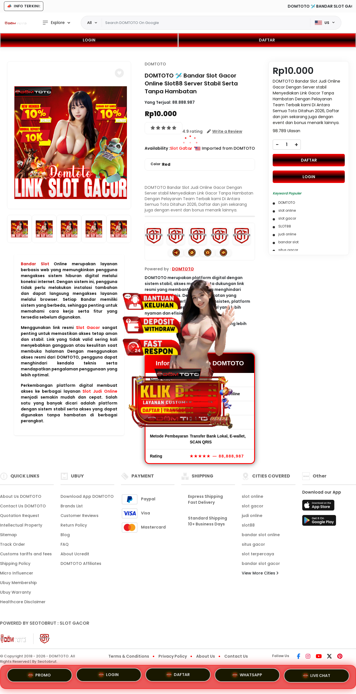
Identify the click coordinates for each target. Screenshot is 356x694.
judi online (252, 515)
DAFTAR (267, 40)
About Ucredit (75, 554)
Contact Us (236, 656)
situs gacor (253, 544)
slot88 (248, 525)
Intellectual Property (21, 525)
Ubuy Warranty (15, 592)
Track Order (12, 544)
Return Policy (74, 525)
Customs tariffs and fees (26, 554)
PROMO (39, 674)
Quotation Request (19, 515)
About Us (205, 656)
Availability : (157, 148)
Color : (160, 164)
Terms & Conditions (128, 656)
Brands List (72, 506)
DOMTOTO (155, 64)
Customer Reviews (79, 515)
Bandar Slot (35, 264)
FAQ (65, 544)
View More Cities (260, 573)
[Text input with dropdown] (206, 22)
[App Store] (319, 507)
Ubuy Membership (18, 582)
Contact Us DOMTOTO (23, 506)
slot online (252, 496)
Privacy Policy (172, 656)
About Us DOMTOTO (20, 496)
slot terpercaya (258, 554)
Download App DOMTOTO (87, 496)
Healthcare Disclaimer (23, 602)
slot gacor (252, 506)
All (89, 22)
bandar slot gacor (261, 563)
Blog (65, 535)
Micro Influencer (16, 573)
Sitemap (8, 535)
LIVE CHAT (316, 676)
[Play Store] (319, 522)
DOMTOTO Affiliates (81, 563)
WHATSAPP (247, 676)
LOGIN (89, 40)
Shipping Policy (15, 563)
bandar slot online (261, 535)
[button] (119, 73)
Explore (53, 22)
